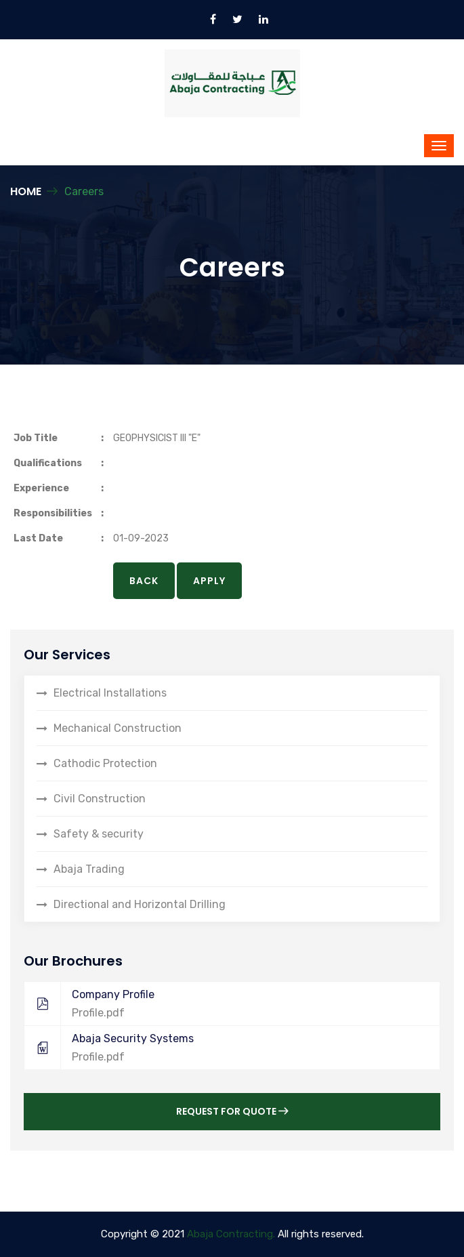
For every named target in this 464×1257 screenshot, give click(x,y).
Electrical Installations (110, 692)
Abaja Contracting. (231, 1234)
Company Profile (225, 1003)
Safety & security (99, 833)
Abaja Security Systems (225, 1047)
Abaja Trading (89, 869)
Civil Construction (100, 798)
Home (25, 191)
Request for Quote (232, 1111)
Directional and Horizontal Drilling (140, 904)
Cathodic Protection (105, 763)
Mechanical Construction (118, 728)
